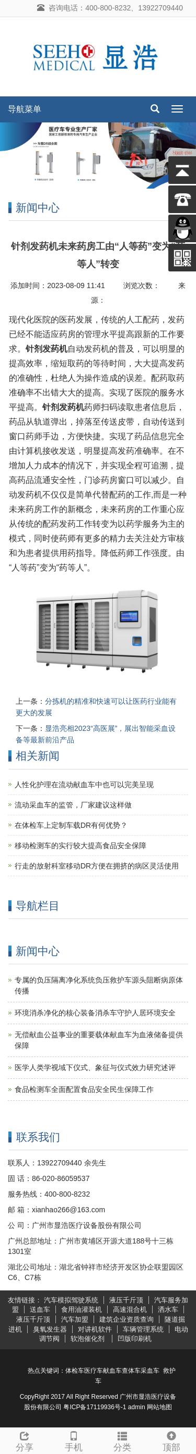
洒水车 (168, 1309)
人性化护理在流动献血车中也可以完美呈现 (84, 784)
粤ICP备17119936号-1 (94, 1407)
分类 (122, 1440)
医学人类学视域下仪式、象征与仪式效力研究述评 (95, 1067)
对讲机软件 (95, 1329)
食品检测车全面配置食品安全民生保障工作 (84, 1089)
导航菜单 (24, 109)
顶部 (171, 1440)
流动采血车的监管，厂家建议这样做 (73, 805)
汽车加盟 (74, 1319)
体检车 (74, 1370)
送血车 (40, 1309)
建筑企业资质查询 (126, 1319)
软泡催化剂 (89, 1339)
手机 (73, 1440)
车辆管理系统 (143, 1329)
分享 (24, 1440)
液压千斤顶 (126, 1300)
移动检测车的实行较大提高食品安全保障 (80, 845)
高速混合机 (130, 1309)
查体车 (131, 1370)
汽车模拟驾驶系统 (71, 1300)
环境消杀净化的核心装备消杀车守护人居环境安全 (95, 1013)
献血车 (112, 1370)
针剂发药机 (46, 348)
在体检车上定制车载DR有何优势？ (71, 825)
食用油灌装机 (81, 1309)
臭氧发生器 (50, 1329)
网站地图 (159, 1407)
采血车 (150, 1370)
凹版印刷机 (135, 1339)
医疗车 (93, 1370)
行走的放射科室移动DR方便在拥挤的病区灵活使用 (97, 866)
